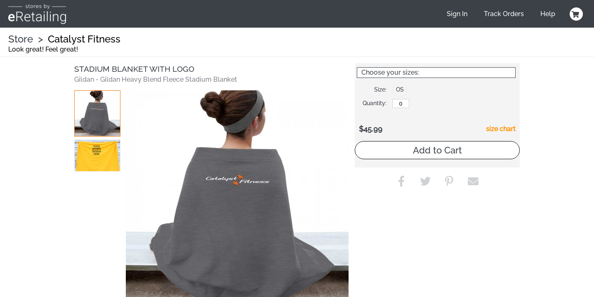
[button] (97, 113)
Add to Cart (437, 150)
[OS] (400, 103)
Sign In (457, 14)
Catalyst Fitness (84, 39)
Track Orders (504, 14)
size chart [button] (501, 129)
